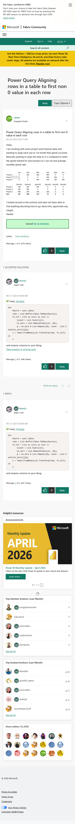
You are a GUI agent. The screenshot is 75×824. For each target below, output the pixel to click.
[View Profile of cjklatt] (17, 117)
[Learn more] (16, 580)
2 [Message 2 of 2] (15, 361)
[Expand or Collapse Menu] (4, 34)
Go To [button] (60, 41)
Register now (43, 63)
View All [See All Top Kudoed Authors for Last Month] (11, 718)
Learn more (9, 17)
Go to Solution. (42, 223)
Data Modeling (22, 236)
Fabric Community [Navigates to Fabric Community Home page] (34, 27)
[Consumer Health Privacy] (38, 815)
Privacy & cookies (9, 795)
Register (28, 41)
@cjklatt (20, 301)
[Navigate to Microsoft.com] (10, 27)
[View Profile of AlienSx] (22, 280)
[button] (45, 103)
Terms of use (7, 800)
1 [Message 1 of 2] (15, 243)
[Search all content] (49, 48)
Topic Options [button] (61, 103)
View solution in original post (21, 351)
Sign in (40, 41)
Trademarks (7, 804)
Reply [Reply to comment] (62, 368)
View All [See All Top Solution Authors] (11, 655)
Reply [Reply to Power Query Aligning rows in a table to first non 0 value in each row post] (62, 250)
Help (50, 41)
